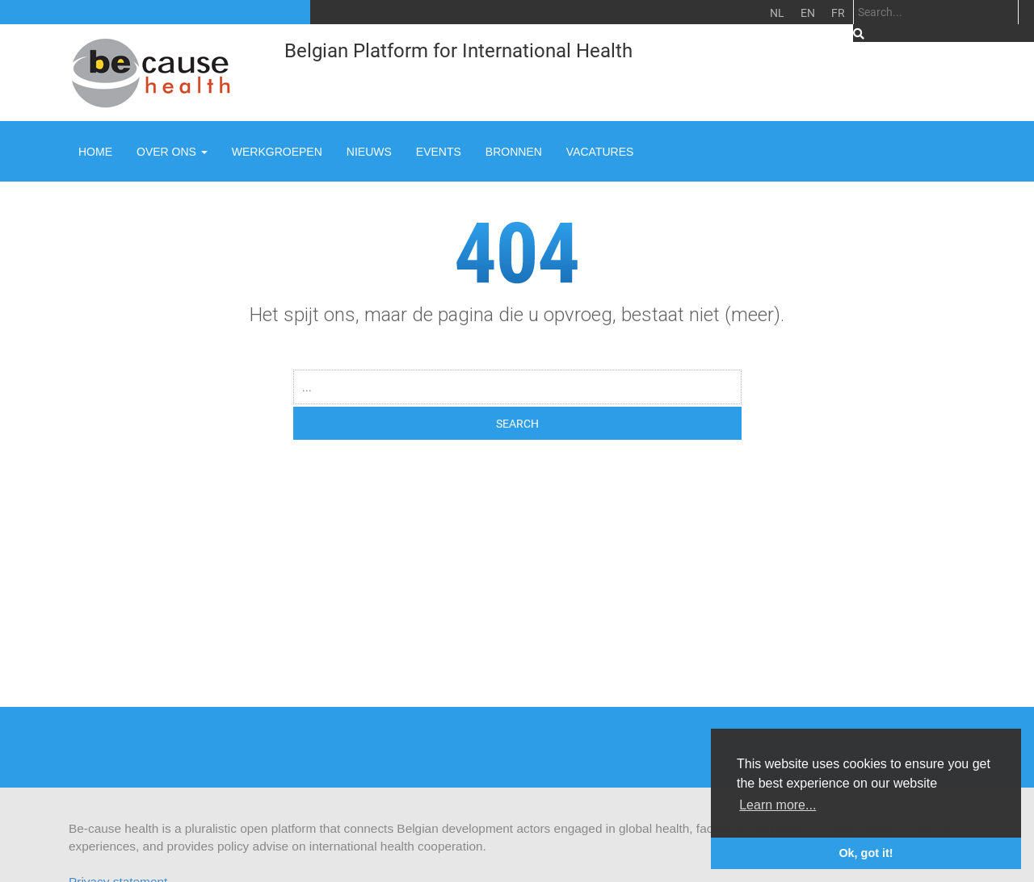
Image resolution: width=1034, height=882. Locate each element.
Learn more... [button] (777, 805)
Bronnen (513, 151)
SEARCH (517, 423)
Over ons (172, 151)
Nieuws (369, 151)
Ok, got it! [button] (866, 852)
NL (777, 12)
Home (95, 151)
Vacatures (600, 151)
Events (438, 151)
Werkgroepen (277, 151)
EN (808, 12)
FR (838, 12)
